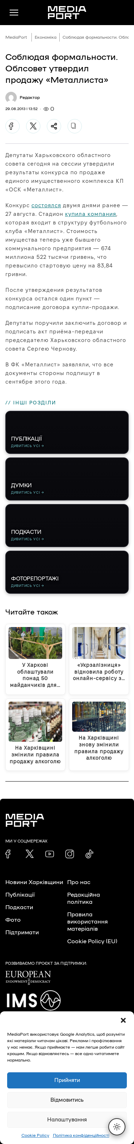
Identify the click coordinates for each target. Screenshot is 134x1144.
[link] (9, 854)
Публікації (20, 895)
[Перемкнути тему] (116, 1126)
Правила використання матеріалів (87, 922)
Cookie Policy (35, 1135)
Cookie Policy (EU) (92, 941)
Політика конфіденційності (81, 1135)
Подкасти (19, 907)
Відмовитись (67, 1100)
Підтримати (22, 932)
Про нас (78, 882)
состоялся (46, 205)
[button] (123, 1020)
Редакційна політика (83, 898)
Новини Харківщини (34, 882)
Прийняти (67, 1080)
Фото (13, 920)
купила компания (90, 214)
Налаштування (67, 1119)
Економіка (45, 37)
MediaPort (16, 37)
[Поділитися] (54, 126)
